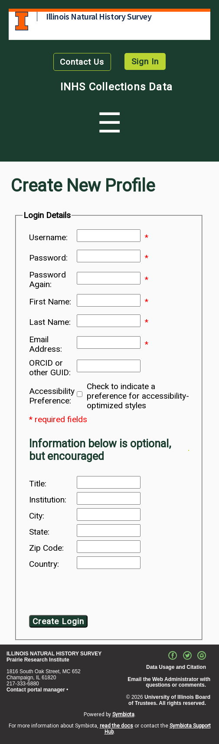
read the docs (116, 726)
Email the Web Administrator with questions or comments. (168, 682)
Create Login (58, 621)
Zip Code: (46, 548)
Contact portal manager (36, 690)
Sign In (145, 61)
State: (39, 532)
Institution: (47, 500)
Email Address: (45, 344)
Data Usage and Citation (176, 667)
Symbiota (123, 714)
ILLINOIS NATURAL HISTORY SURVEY (54, 654)
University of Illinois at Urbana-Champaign (21, 21)
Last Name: (50, 322)
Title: (37, 484)
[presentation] (99, 594)
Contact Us (82, 62)
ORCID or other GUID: (50, 367)
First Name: (50, 302)
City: (36, 516)
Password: (48, 258)
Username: (48, 237)
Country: (44, 564)
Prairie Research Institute (38, 660)
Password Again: (47, 279)
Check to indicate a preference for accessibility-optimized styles (138, 396)
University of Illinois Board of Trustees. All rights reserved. (169, 700)
